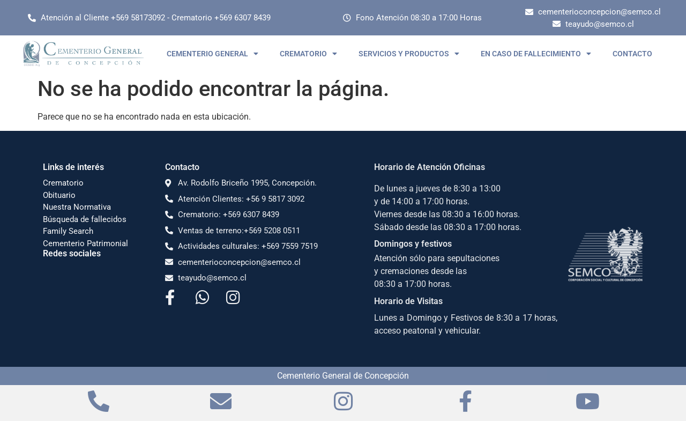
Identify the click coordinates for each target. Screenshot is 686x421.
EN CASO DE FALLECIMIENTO (536, 54)
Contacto (182, 167)
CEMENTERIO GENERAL (212, 54)
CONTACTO (632, 53)
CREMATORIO (308, 54)
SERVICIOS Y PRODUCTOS (409, 54)
